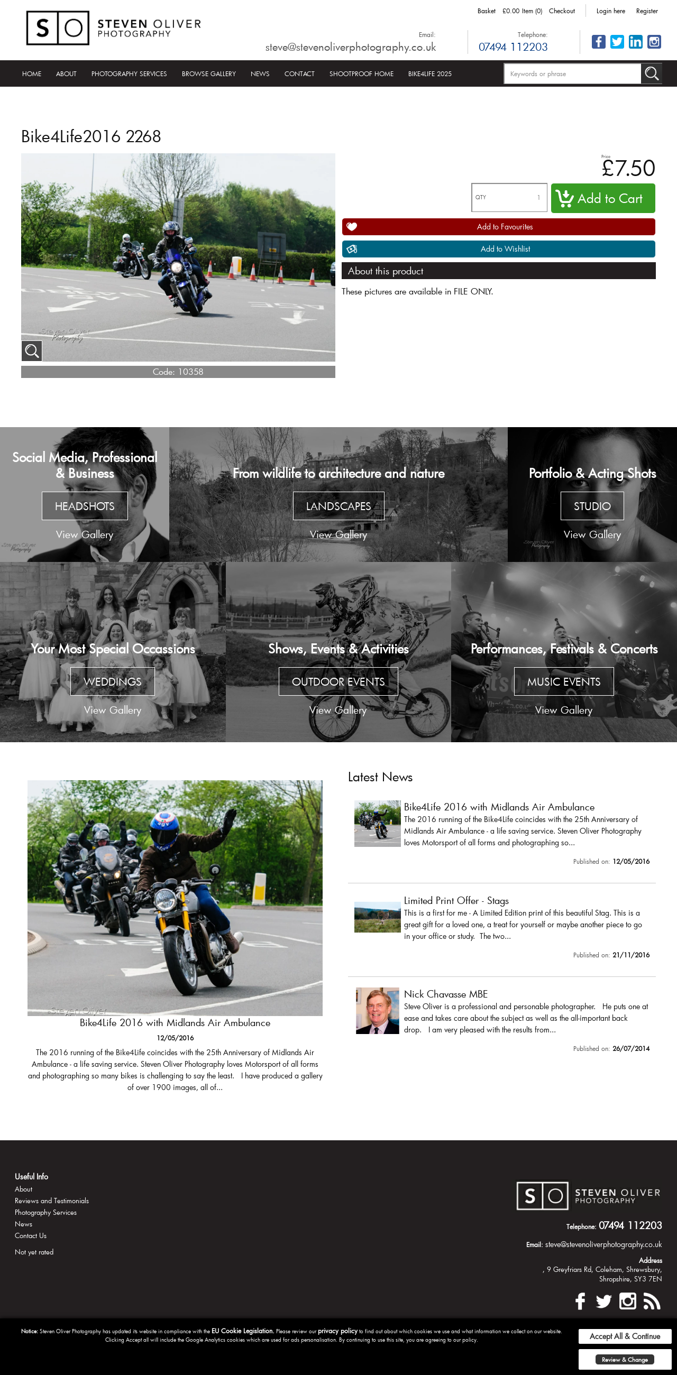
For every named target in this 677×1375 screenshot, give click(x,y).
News (260, 73)
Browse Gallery (209, 73)
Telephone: (533, 34)
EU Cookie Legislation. (243, 1330)
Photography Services (129, 73)
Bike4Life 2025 (430, 73)
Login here (611, 10)
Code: (164, 371)
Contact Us (31, 1235)
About (66, 73)
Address (650, 1260)
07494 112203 (513, 46)
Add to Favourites (505, 227)
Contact (300, 73)
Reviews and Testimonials (52, 1200)
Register (647, 10)
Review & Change (625, 1359)
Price (605, 156)
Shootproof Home (362, 73)
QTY (480, 197)
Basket (487, 10)
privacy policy (338, 1330)
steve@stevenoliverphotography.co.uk (351, 46)
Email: (427, 34)
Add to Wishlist (505, 249)
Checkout (562, 10)
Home (31, 73)
